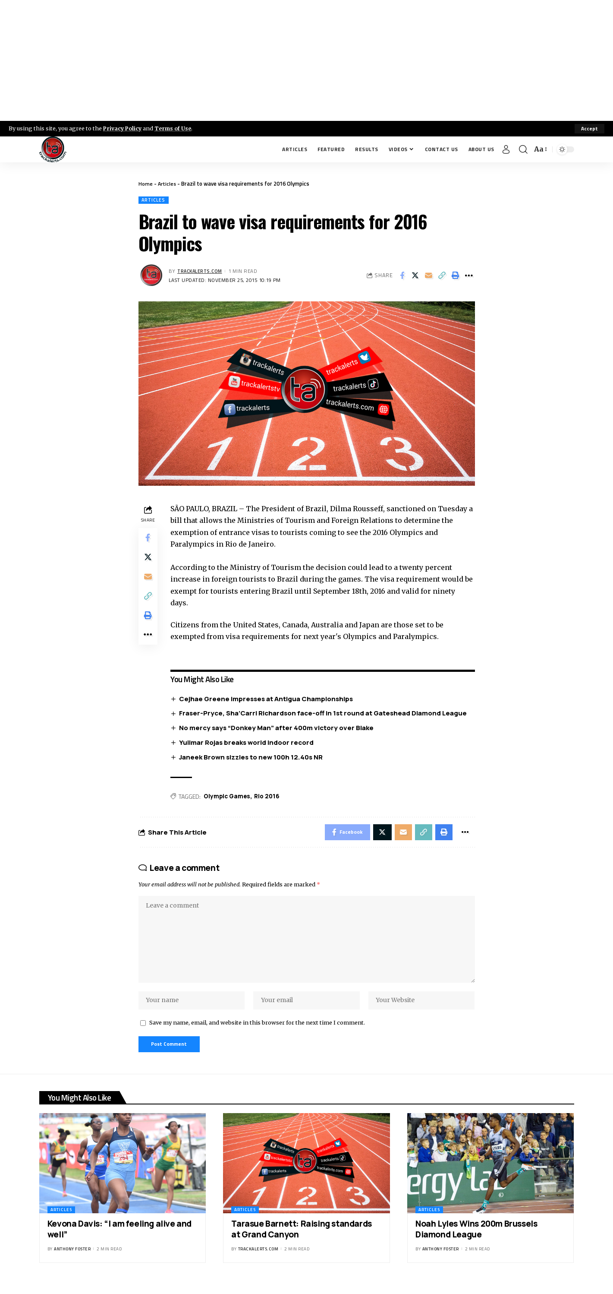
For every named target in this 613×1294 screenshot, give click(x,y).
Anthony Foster (72, 1258)
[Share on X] (415, 276)
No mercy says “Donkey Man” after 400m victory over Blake (278, 728)
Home (145, 183)
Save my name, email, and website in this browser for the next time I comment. (257, 1031)
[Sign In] (506, 149)
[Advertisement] (307, 60)
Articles (167, 183)
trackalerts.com (201, 271)
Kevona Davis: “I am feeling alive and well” (119, 1239)
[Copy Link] (442, 276)
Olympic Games (229, 798)
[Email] (429, 276)
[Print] (456, 276)
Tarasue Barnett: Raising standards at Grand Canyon (301, 1239)
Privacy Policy (123, 128)
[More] (469, 276)
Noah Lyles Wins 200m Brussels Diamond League (476, 1239)
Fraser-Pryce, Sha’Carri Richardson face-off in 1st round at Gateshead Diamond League (325, 713)
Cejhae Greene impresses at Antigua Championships (268, 699)
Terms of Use (175, 128)
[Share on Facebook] (402, 276)
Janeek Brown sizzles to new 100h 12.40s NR (253, 757)
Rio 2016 (271, 798)
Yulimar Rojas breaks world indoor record (248, 743)
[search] (523, 149)
